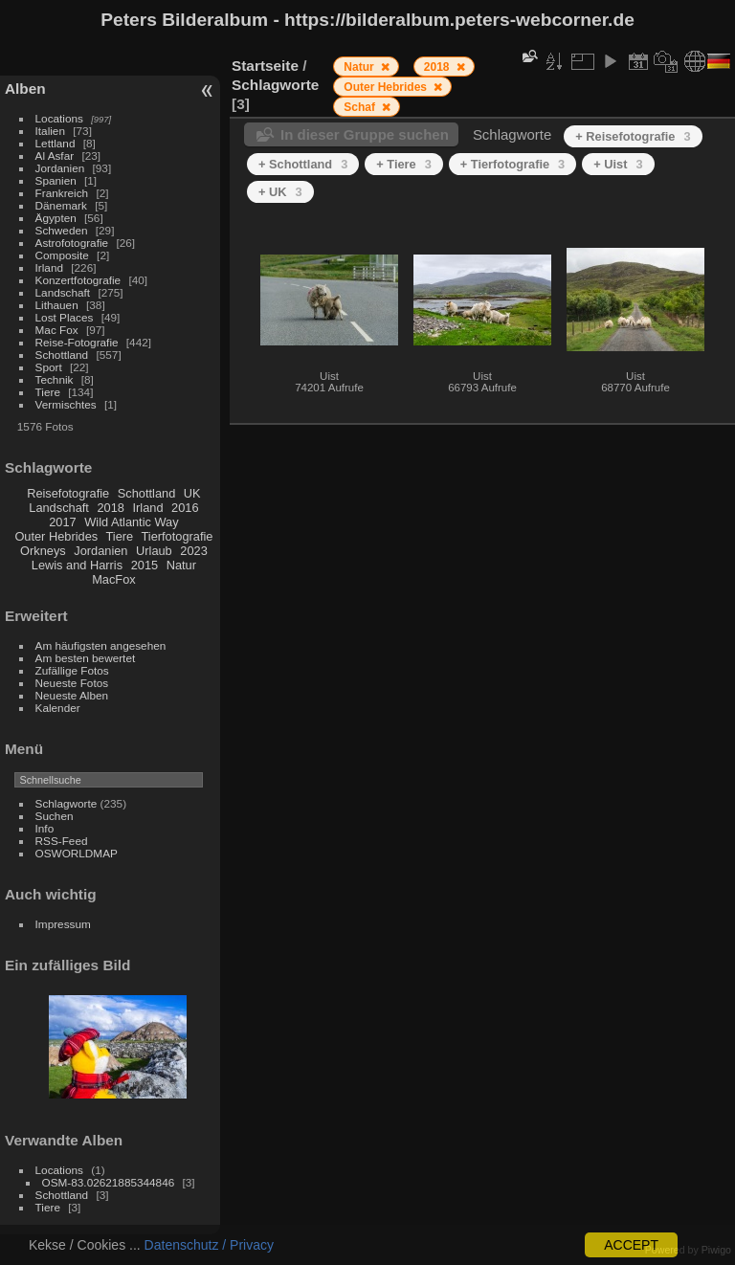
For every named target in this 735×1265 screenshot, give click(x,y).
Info (45, 828)
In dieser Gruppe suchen (364, 134)
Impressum (63, 924)
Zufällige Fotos (72, 670)
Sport (48, 367)
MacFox (114, 579)
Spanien (56, 180)
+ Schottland (302, 164)
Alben (25, 88)
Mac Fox (56, 329)
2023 (193, 551)
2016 (184, 507)
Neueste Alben (72, 695)
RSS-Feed (61, 840)
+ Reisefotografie (632, 136)
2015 (144, 565)
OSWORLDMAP (76, 853)
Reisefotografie (68, 493)
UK (192, 493)
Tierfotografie (177, 536)
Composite (62, 255)
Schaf (361, 107)
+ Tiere (404, 164)
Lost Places (64, 317)
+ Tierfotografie (512, 164)
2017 (62, 522)
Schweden (61, 230)
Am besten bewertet (85, 658)
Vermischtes (66, 404)
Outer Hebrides (56, 536)
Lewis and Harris (77, 565)
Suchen (54, 816)
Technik (54, 379)
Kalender (57, 707)
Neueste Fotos (72, 683)
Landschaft (63, 292)
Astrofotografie (72, 242)
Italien (50, 130)
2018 (110, 507)
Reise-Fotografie (77, 342)
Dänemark (61, 205)
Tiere (47, 392)
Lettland (55, 143)
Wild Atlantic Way (131, 522)
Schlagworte (66, 803)
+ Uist (617, 164)
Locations (59, 118)
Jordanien (60, 168)
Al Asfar (55, 155)
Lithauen (56, 305)
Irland (49, 267)
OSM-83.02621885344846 (108, 1182)
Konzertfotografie (78, 280)
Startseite (265, 65)
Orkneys (43, 551)
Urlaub (154, 551)
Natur (181, 565)
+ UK (280, 192)
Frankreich (62, 193)
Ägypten (56, 217)
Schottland (62, 354)
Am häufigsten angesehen (101, 645)
